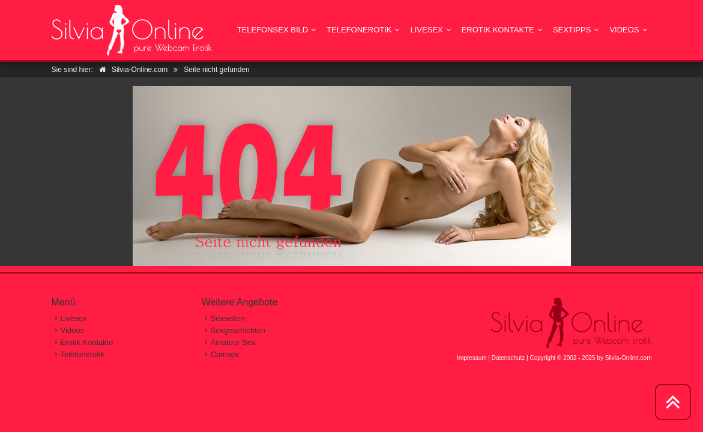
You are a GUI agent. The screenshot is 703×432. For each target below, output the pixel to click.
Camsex (225, 354)
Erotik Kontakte (498, 29)
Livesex (426, 29)
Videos (624, 29)
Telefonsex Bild (272, 29)
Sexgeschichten (238, 330)
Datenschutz (508, 358)
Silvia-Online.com (628, 358)
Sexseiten (228, 318)
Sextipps (572, 29)
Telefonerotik (359, 29)
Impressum (471, 358)
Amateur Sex (233, 342)
